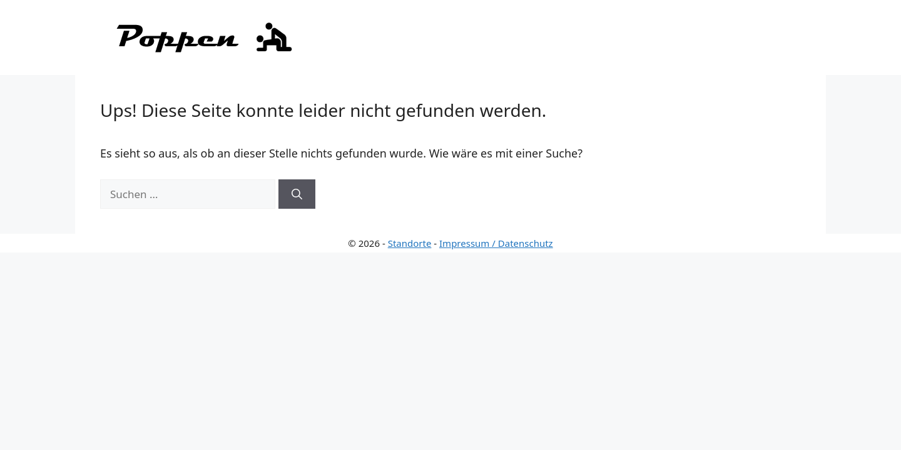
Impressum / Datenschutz (496, 243)
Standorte (410, 243)
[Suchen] (296, 194)
